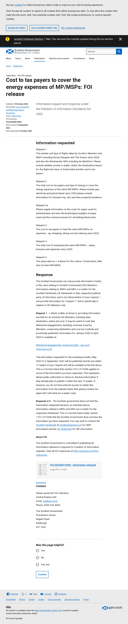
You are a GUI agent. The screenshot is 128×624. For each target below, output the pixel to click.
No (42, 557)
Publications (39, 58)
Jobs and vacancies (72, 600)
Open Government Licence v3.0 (48, 610)
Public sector (16, 116)
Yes (43, 550)
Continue (42, 574)
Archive (22, 600)
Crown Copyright (54, 600)
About (8, 58)
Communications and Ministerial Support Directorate (17, 110)
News (27, 58)
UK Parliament (64, 429)
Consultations (79, 58)
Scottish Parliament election (28, 39)
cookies (18, 4)
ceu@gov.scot (50, 501)
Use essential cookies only (44, 28)
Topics (18, 58)
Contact (31, 600)
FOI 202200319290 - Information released (73, 465)
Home (8, 66)
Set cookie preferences (73, 27)
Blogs (91, 58)
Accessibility (11, 600)
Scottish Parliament (46, 425)
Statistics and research (59, 58)
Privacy (86, 600)
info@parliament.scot (71, 425)
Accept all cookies (17, 28)
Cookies (41, 600)
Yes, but (45, 564)
